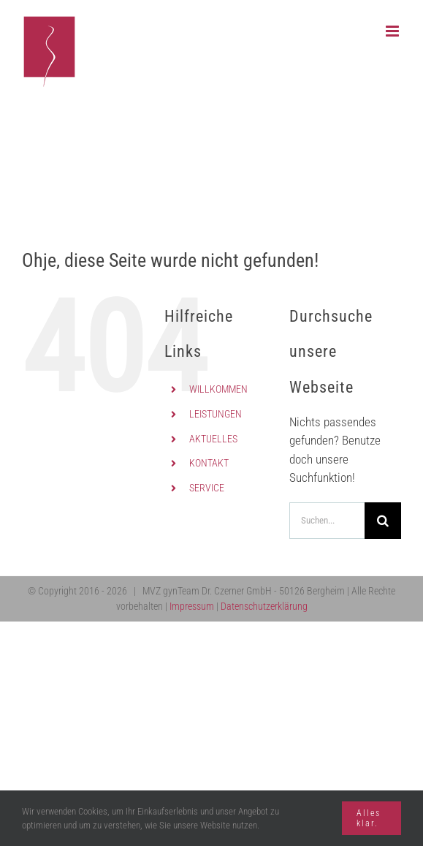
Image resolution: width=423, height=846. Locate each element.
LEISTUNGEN (215, 414)
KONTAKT (209, 463)
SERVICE (206, 488)
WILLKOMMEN (218, 389)
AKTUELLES (213, 439)
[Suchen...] (327, 520)
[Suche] (383, 520)
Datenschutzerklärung (264, 606)
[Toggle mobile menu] (393, 31)
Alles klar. (369, 818)
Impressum (191, 606)
